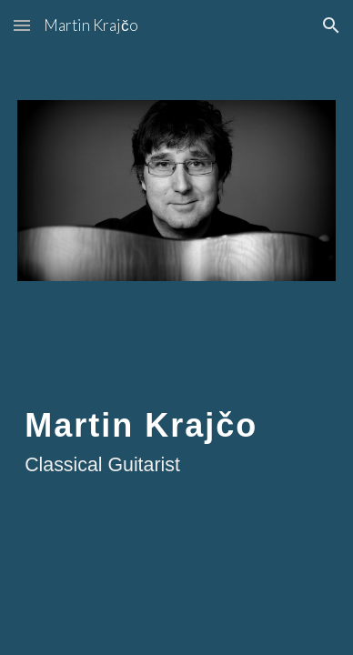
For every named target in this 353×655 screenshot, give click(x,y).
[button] (22, 25)
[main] (176, 440)
